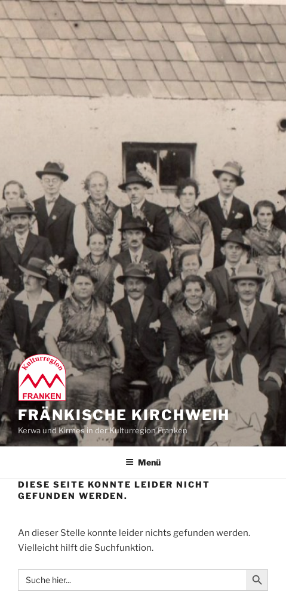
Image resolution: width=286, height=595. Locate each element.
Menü (143, 462)
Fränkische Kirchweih (124, 415)
